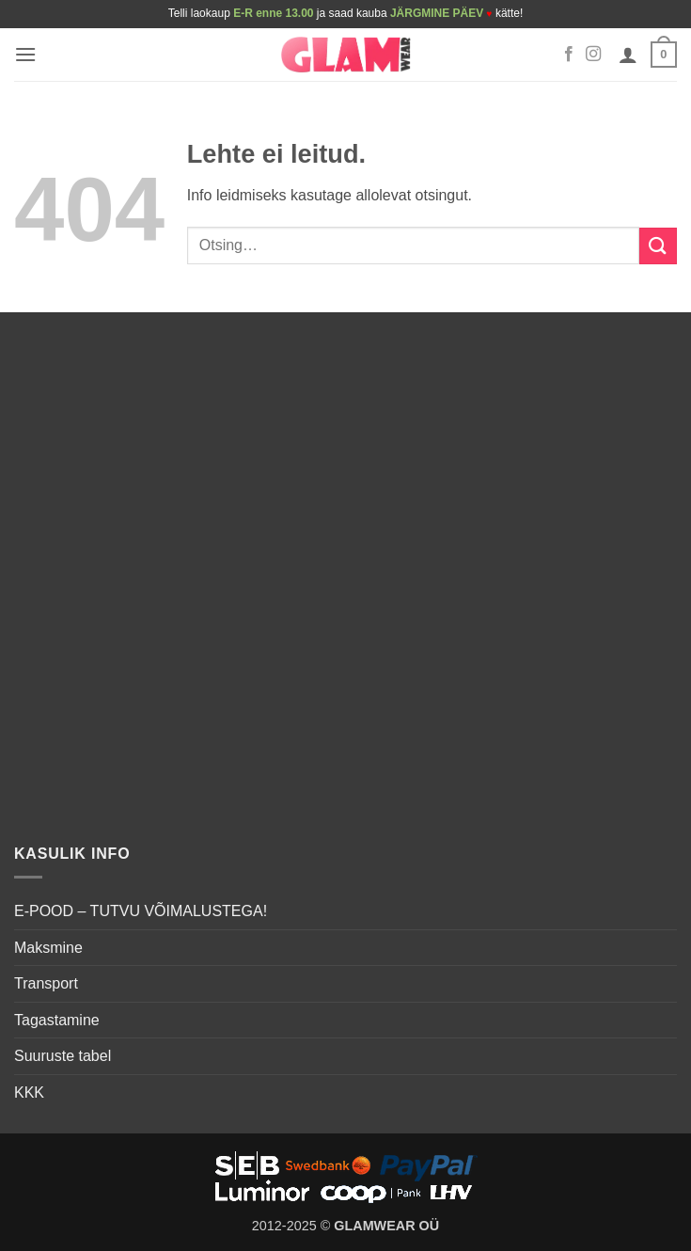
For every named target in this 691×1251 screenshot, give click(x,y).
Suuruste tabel (62, 1056)
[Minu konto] (628, 54)
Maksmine (48, 948)
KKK (29, 1093)
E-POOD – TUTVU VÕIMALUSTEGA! (140, 911)
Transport (46, 983)
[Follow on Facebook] (568, 54)
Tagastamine (57, 1020)
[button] (25, 54)
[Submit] (658, 246)
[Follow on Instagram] (593, 54)
